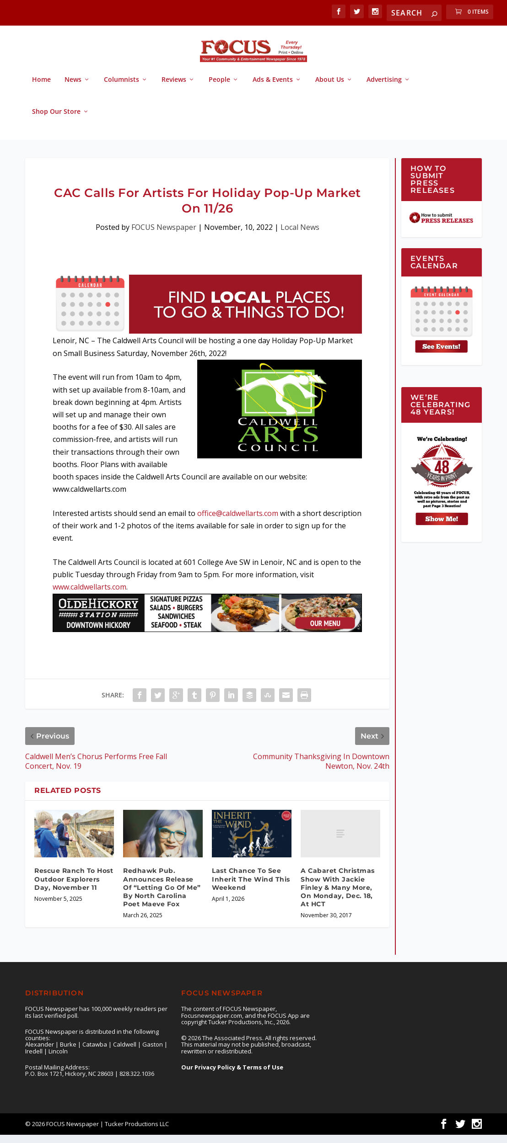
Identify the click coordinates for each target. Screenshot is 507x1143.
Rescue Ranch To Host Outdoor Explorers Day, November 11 (73, 887)
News (73, 88)
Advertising (384, 88)
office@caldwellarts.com (237, 521)
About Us (329, 88)
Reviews (174, 88)
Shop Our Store (56, 120)
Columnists (121, 88)
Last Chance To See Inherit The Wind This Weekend (251, 887)
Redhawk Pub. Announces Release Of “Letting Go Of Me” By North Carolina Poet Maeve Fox (162, 895)
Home (41, 88)
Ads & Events (273, 88)
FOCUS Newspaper (163, 235)
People (219, 88)
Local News (299, 235)
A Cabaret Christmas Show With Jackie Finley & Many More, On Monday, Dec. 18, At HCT (338, 895)
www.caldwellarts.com (89, 595)
